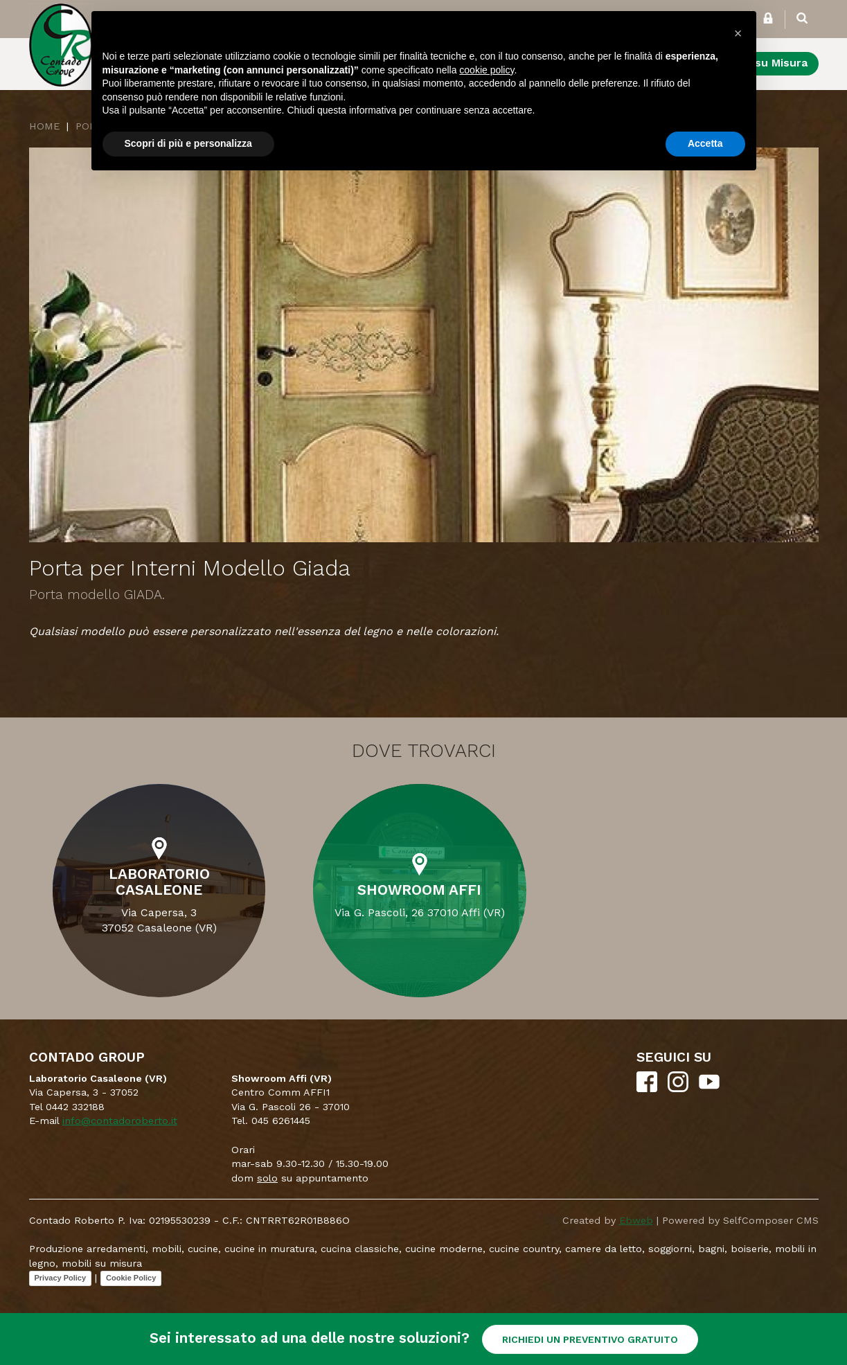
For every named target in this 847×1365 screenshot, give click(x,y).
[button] (738, 33)
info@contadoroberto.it (119, 1120)
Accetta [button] (705, 143)
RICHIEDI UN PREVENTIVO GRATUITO (590, 1339)
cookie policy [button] (486, 69)
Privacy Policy (61, 1278)
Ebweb (636, 1220)
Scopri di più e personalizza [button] (188, 143)
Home (44, 126)
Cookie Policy (131, 1278)
